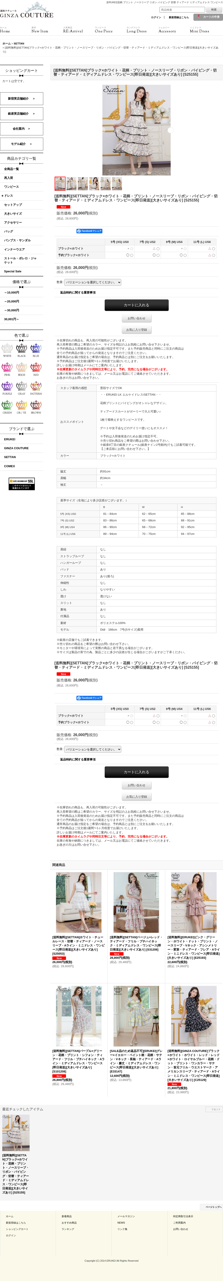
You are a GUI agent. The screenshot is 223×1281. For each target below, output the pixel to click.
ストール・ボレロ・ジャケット (20, 260)
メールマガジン (126, 1216)
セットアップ (13, 204)
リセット (215, 1109)
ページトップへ (214, 1207)
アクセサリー (13, 222)
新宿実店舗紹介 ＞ (21, 98)
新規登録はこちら (179, 17)
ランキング (68, 1229)
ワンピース (11, 186)
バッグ (8, 231)
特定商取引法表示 (183, 1216)
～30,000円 (11, 310)
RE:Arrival (79, 30)
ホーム (9, 1216)
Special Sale (12, 271)
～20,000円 (11, 301)
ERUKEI (9, 439)
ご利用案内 (179, 1222)
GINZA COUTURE (16, 448)
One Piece (111, 30)
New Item (47, 30)
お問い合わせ (136, 318)
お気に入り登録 (136, 329)
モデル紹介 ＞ (22, 144)
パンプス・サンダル (17, 240)
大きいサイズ (13, 213)
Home (16, 30)
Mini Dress (206, 30)
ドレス (8, 195)
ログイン (156, 17)
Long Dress (142, 30)
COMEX (9, 466)
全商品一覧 (11, 169)
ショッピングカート (17, 1229)
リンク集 (122, 1229)
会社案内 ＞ (21, 128)
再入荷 (8, 178)
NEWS (121, 1222)
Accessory (174, 30)
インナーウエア (14, 249)
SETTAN (10, 457)
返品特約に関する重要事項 (78, 292)
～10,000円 (11, 292)
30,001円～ (11, 319)
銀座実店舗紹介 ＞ (21, 113)
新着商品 (67, 1216)
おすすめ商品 (69, 1222)
